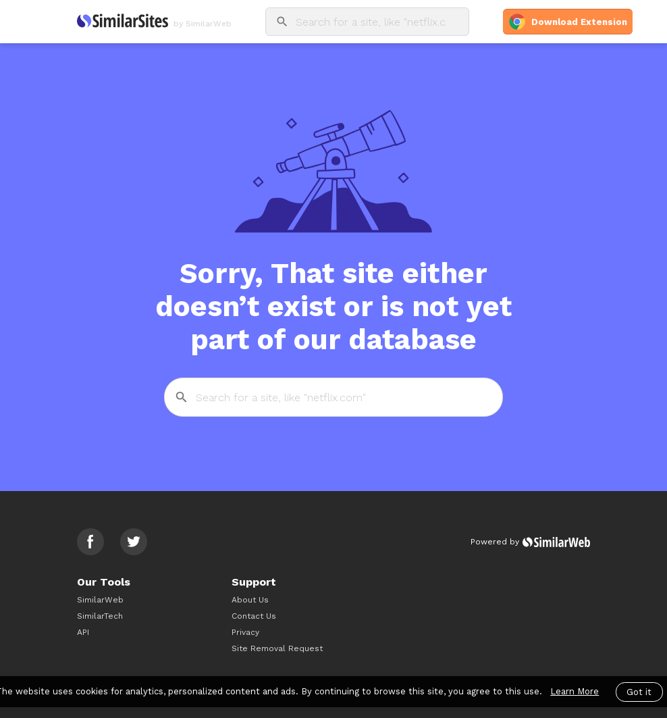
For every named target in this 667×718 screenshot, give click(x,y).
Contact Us (254, 616)
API (83, 632)
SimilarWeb (100, 600)
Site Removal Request (277, 648)
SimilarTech (100, 616)
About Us (250, 600)
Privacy (245, 632)
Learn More (574, 691)
